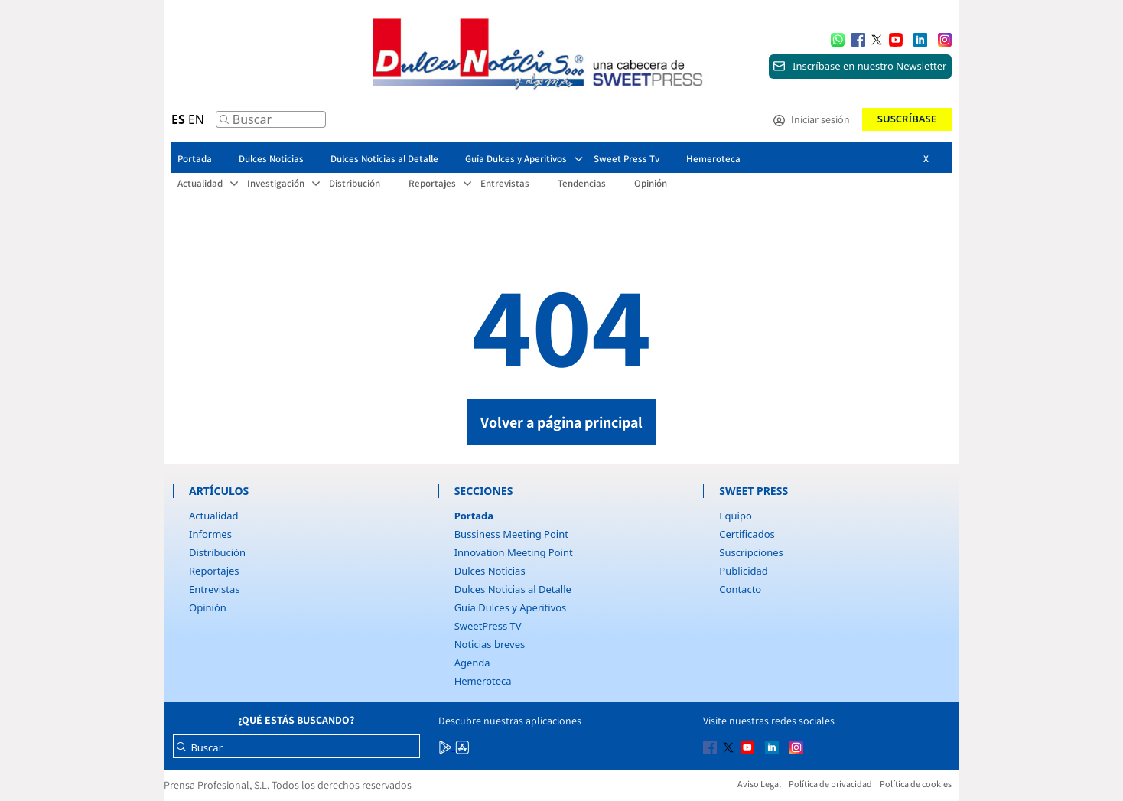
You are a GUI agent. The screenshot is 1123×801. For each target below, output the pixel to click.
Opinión (207, 607)
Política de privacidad (830, 784)
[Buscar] (224, 123)
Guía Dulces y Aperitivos (510, 607)
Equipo (735, 516)
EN (196, 119)
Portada (473, 516)
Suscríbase (906, 118)
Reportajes (214, 571)
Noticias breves (490, 644)
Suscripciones (751, 552)
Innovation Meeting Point (513, 552)
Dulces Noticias (490, 571)
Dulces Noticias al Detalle (512, 589)
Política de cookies (916, 784)
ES (178, 119)
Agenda (472, 662)
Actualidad (214, 516)
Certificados (746, 534)
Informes (210, 534)
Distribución (217, 552)
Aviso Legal (759, 784)
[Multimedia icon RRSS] (858, 38)
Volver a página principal (561, 422)
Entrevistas (214, 589)
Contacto (740, 589)
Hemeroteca (483, 681)
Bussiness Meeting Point (511, 534)
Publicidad (743, 571)
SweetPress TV (488, 626)
